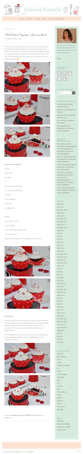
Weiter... (59, 58)
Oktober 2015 (61, 292)
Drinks (59, 371)
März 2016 (60, 280)
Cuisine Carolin (13, 452)
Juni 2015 (60, 301)
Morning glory (61, 392)
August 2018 (61, 213)
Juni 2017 (60, 236)
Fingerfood (60, 377)
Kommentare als (63, 427)
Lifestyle (29, 19)
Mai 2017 (60, 239)
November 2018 (62, 210)
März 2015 (60, 310)
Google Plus (64, 73)
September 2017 (62, 227)
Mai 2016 (60, 275)
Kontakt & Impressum (56, 19)
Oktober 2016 (61, 260)
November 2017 (62, 222)
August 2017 (61, 230)
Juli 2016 (59, 269)
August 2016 (61, 266)
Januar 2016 (60, 286)
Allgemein (14, 415)
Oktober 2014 (61, 324)
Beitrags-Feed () (63, 424)
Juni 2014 (60, 336)
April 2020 (60, 204)
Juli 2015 (59, 298)
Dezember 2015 (62, 289)
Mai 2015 (60, 304)
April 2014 (60, 342)
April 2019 (60, 207)
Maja (58, 164)
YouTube (70, 73)
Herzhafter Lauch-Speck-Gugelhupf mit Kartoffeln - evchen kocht (65, 175)
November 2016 (62, 257)
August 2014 (61, 330)
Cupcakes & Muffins (24, 415)
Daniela (59, 157)
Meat (58, 389)
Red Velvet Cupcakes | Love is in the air (26, 35)
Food (21, 19)
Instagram (59, 79)
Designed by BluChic (78, 451)
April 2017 (60, 242)
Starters (59, 404)
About (44, 19)
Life (58, 383)
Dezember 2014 (62, 319)
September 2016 (62, 263)
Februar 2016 (61, 283)
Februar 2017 (61, 248)
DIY (58, 368)
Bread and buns (62, 357)
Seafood (59, 398)
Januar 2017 (60, 251)
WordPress (31, 452)
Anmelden (60, 421)
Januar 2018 (60, 216)
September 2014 (62, 327)
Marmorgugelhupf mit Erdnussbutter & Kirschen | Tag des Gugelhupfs (65, 128)
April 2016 (60, 277)
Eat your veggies (62, 374)
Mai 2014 (60, 339)
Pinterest (64, 79)
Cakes (59, 359)
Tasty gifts (60, 409)
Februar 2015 (61, 313)
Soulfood (59, 401)
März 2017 (60, 245)
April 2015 (60, 307)
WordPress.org (61, 430)
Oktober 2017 (61, 225)
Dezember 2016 (62, 254)
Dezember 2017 (62, 219)
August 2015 (61, 295)
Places (37, 19)
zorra (58, 188)
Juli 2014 (59, 333)
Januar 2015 (60, 316)
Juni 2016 (60, 272)
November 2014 (62, 322)
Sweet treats (61, 406)
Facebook (59, 73)
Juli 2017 (59, 233)
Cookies (59, 362)
